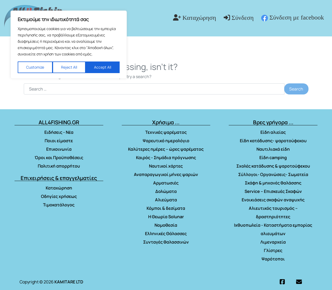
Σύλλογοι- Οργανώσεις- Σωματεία (273, 174)
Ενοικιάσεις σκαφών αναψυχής (273, 200)
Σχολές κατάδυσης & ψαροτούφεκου (273, 166)
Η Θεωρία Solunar (166, 217)
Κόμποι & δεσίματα (166, 208)
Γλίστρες (273, 250)
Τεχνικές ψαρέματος (166, 132)
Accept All (102, 67)
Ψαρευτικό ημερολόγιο (166, 141)
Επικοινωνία (59, 149)
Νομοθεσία (166, 225)
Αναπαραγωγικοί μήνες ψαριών (166, 174)
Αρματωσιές (166, 183)
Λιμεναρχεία (273, 242)
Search (296, 89)
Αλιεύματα (166, 200)
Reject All (69, 67)
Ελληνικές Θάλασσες (166, 233)
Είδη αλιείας (273, 132)
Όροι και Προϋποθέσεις (59, 157)
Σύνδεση (243, 17)
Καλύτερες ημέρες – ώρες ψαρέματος (166, 149)
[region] (69, 45)
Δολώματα (166, 191)
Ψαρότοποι (273, 259)
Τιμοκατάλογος (58, 205)
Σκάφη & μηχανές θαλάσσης (273, 183)
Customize (35, 67)
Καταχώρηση (199, 17)
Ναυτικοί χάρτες (166, 166)
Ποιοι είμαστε (59, 141)
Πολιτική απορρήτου (59, 166)
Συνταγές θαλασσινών (166, 242)
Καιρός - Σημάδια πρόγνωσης (166, 157)
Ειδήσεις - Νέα (58, 132)
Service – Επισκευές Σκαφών (273, 191)
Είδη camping (273, 157)
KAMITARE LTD (68, 282)
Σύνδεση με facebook (292, 17)
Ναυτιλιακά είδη (273, 149)
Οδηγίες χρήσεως (59, 196)
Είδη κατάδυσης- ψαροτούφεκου (273, 141)
